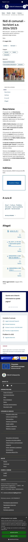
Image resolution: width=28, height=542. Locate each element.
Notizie (5, 461)
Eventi (5, 475)
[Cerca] (25, 7)
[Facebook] (3, 385)
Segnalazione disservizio (9, 505)
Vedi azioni (14, 46)
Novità (8, 13)
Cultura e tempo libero (11, 417)
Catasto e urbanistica (11, 426)
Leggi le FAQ (6, 507)
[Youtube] (7, 385)
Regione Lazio (5, 2)
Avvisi (13, 13)
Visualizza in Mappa (14, 183)
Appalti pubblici (10, 424)
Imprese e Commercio (11, 421)
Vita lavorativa (9, 419)
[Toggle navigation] (3, 6)
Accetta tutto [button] (14, 532)
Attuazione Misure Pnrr (12, 452)
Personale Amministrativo (10, 404)
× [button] (26, 517)
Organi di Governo (8, 392)
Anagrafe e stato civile (11, 414)
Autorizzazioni (9, 450)
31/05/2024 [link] (18, 114)
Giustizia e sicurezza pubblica (13, 440)
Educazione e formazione (12, 438)
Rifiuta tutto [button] (14, 536)
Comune (19, 13)
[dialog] (14, 529)
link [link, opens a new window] (6, 529)
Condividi (6, 46)
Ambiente (8, 445)
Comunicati (6, 464)
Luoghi (5, 473)
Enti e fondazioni (7, 400)
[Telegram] (11, 385)
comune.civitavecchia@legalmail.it (12, 493)
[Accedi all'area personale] (22, 2)
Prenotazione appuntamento (10, 503)
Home (3, 13)
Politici (5, 402)
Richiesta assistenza (8, 510)
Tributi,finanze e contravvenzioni (14, 443)
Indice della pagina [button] (9, 87)
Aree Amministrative (8, 395)
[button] (14, 539)
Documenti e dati (7, 407)
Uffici (4, 397)
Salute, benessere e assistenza (14, 447)
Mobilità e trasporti (11, 429)
